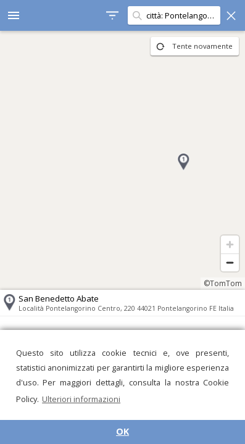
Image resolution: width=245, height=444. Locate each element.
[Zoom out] (230, 262)
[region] (122, 160)
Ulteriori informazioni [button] (81, 399)
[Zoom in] (230, 244)
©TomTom (223, 283)
